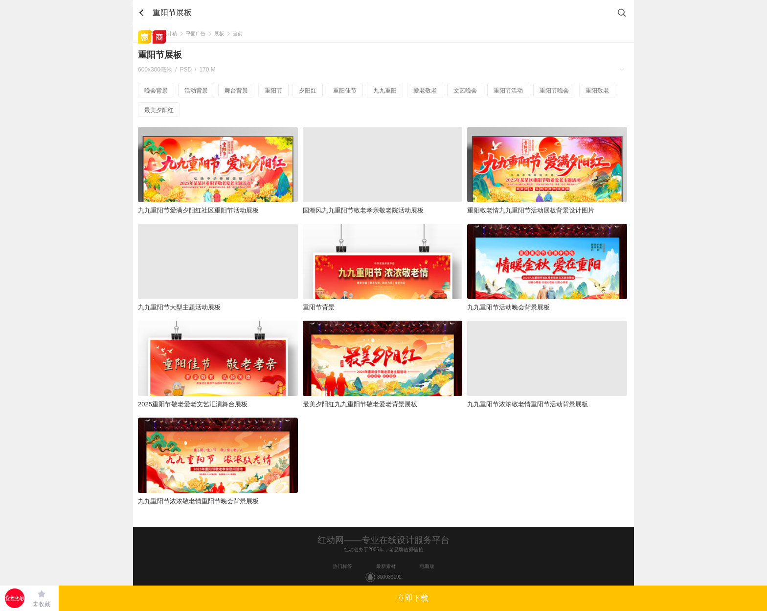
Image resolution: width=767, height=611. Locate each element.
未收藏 (41, 604)
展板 (219, 33)
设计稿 (169, 33)
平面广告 (195, 33)
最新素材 (386, 566)
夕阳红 (307, 90)
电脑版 (427, 566)
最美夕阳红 (159, 110)
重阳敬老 (597, 90)
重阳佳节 (345, 90)
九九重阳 (385, 90)
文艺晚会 (465, 90)
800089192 (389, 577)
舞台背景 (236, 90)
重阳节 (273, 90)
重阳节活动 (508, 90)
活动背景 (196, 90)
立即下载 (413, 598)
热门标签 (342, 566)
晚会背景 (156, 90)
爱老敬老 (425, 90)
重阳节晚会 (554, 90)
